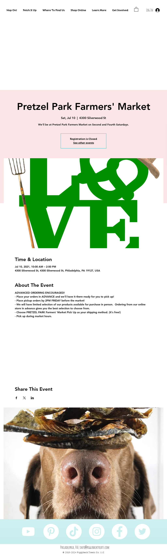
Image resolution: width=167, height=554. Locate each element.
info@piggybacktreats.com (94, 547)
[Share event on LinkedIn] (32, 398)
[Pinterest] (51, 531)
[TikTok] (74, 531)
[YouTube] (28, 531)
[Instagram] (97, 531)
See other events (83, 142)
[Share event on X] (24, 398)
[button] (12, 10)
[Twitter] (142, 531)
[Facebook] (119, 531)
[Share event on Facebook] (16, 398)
